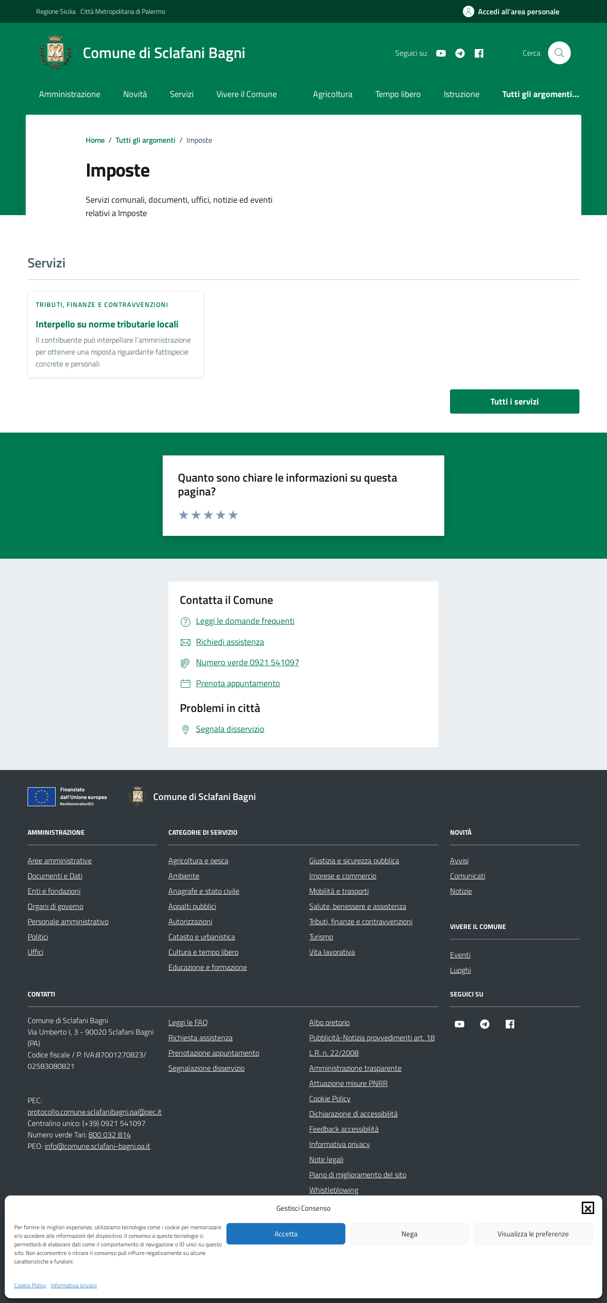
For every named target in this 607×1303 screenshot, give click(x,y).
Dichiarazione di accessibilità (353, 1113)
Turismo (321, 936)
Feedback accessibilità (344, 1129)
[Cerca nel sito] (559, 52)
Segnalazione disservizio (206, 1068)
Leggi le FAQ (188, 1022)
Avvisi (459, 860)
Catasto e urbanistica (201, 936)
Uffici (35, 952)
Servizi (182, 94)
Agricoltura (332, 94)
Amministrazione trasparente (355, 1068)
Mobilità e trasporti (339, 891)
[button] (588, 1208)
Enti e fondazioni (54, 891)
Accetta (286, 1233)
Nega (409, 1233)
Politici (38, 936)
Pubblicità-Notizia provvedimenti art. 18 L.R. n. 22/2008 (372, 1045)
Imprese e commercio (342, 875)
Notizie (461, 891)
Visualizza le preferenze (533, 1233)
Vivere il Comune (246, 94)
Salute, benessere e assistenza (357, 906)
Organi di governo (55, 906)
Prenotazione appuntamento (213, 1052)
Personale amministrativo (68, 921)
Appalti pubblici (192, 906)
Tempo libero (398, 94)
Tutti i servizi (514, 401)
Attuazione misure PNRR (348, 1083)
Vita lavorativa (332, 952)
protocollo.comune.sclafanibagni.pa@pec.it (95, 1111)
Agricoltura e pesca (198, 860)
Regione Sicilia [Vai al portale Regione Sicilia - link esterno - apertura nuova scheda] (56, 11)
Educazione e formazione (207, 967)
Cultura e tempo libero (203, 952)
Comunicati (467, 875)
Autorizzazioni (190, 921)
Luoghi (460, 970)
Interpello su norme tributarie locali (107, 324)
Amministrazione (69, 94)
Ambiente (183, 875)
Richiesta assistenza (200, 1037)
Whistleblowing (333, 1189)
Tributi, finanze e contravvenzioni (102, 304)
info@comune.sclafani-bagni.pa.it (97, 1146)
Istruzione (462, 94)
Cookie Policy (30, 1285)
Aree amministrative (60, 860)
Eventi (460, 954)
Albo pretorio (329, 1022)
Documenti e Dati (55, 875)
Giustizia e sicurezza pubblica (354, 860)
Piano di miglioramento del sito (357, 1174)
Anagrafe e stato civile (203, 891)
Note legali (326, 1159)
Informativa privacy (74, 1285)
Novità (135, 94)
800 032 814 (109, 1134)
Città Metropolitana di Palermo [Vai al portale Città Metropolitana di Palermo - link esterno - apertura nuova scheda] (122, 11)
